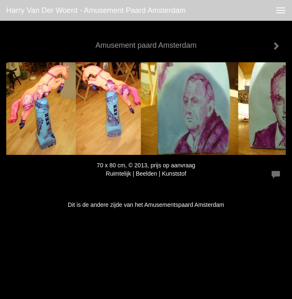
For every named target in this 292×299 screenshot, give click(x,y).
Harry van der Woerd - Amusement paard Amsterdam (96, 10)
